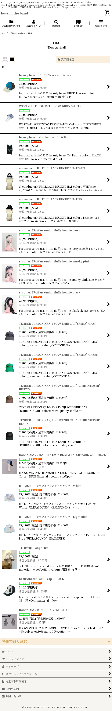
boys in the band (14, 13)
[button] (56, 23)
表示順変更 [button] (66, 59)
